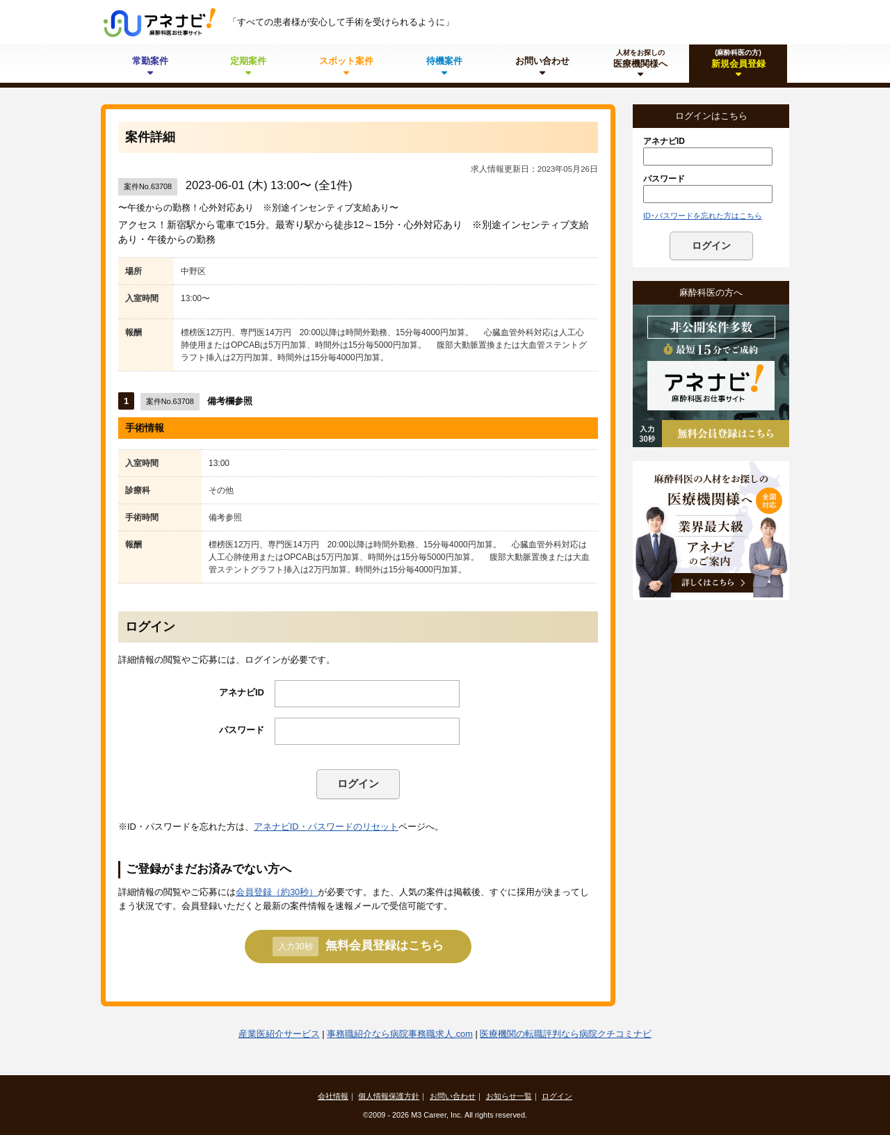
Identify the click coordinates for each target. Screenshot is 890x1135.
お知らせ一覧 (509, 1096)
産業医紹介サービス (279, 1034)
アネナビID (241, 692)
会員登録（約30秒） (277, 892)
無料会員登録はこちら (358, 946)
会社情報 (333, 1096)
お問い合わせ (453, 1096)
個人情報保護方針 (388, 1096)
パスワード (241, 730)
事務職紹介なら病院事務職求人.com (400, 1034)
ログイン (358, 783)
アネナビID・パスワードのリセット (326, 826)
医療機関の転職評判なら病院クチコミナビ (566, 1034)
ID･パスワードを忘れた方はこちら (702, 215)
